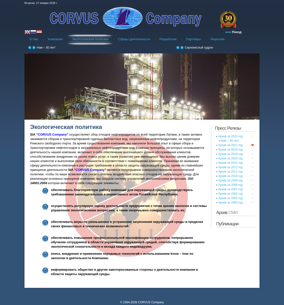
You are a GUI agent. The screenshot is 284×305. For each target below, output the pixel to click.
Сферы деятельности (134, 39)
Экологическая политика (90, 39)
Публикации (227, 223)
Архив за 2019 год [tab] (230, 154)
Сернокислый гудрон (199, 47)
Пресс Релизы (228, 128)
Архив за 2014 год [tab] (230, 163)
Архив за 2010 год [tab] (230, 176)
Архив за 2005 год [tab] (230, 198)
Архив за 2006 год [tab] (230, 193)
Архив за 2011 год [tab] (230, 171)
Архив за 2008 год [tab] (230, 185)
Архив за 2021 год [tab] (230, 145)
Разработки (168, 39)
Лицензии (217, 39)
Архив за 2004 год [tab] (230, 202)
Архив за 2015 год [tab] (230, 158)
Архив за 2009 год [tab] (230, 180)
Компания (55, 39)
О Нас (33, 39)
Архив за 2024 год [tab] (230, 136)
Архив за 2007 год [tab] (230, 189)
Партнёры (193, 39)
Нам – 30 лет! (46, 47)
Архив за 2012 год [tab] (230, 167)
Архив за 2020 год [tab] (230, 149)
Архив (226, 212)
